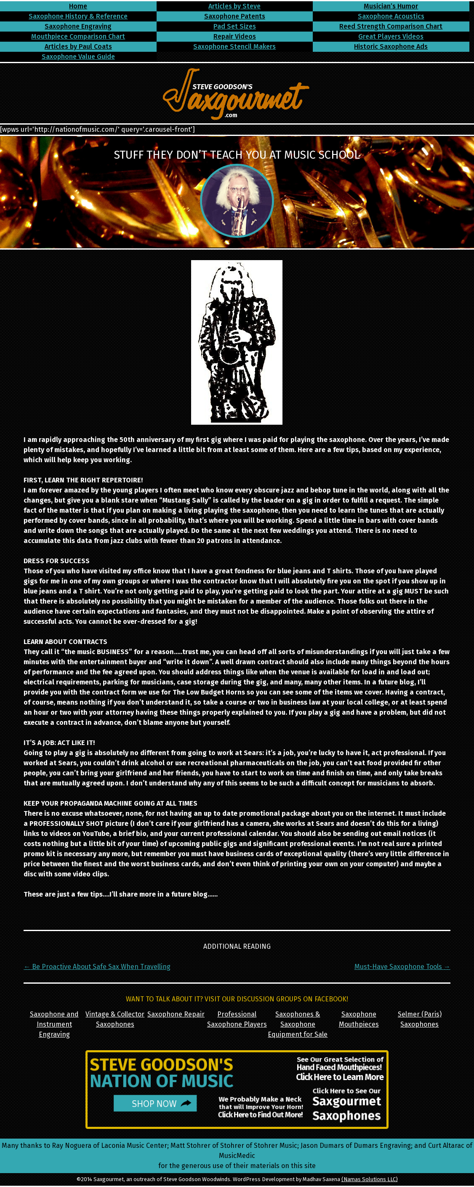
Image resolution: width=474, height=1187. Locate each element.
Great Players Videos (390, 36)
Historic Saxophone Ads (391, 47)
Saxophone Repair (176, 1014)
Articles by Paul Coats (78, 47)
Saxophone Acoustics (391, 16)
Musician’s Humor (391, 6)
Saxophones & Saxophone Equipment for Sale (298, 1024)
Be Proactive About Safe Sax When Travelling (97, 967)
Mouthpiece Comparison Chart (78, 36)
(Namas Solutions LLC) (369, 1179)
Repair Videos (234, 36)
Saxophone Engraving (78, 26)
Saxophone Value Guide (78, 57)
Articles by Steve (234, 6)
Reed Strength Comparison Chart (390, 26)
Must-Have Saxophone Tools (402, 967)
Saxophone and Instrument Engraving (54, 1024)
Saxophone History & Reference (78, 16)
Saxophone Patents (234, 16)
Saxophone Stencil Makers (234, 47)
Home (78, 6)
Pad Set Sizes (234, 26)
